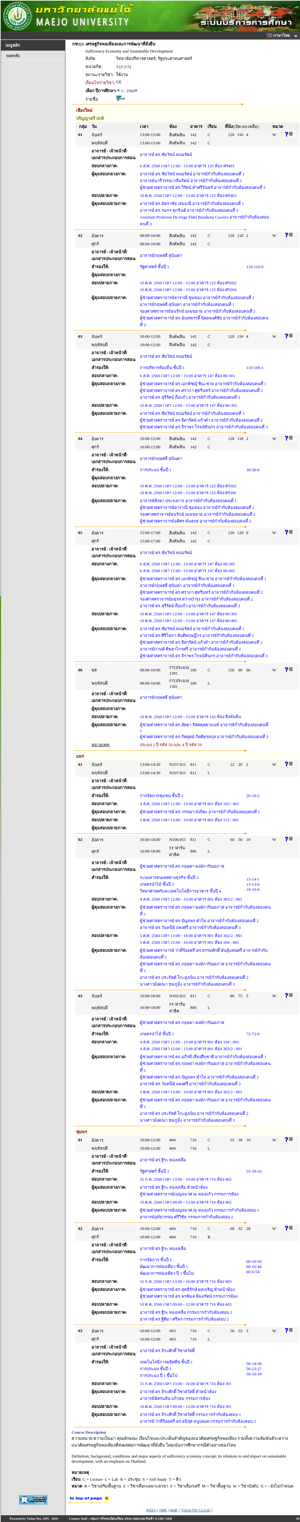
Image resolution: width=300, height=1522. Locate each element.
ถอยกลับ (13, 56)
